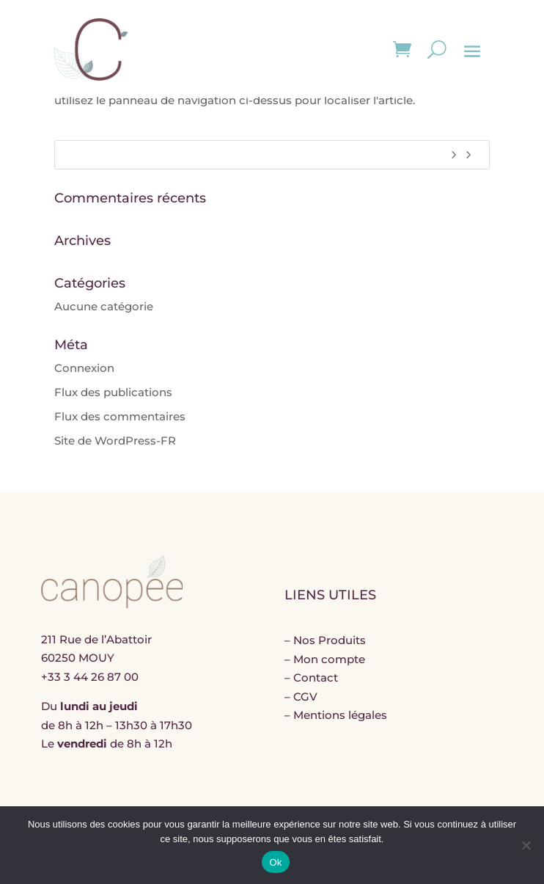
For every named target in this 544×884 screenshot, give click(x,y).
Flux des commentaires (119, 416)
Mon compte (329, 659)
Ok (275, 862)
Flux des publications (113, 392)
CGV (305, 697)
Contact (315, 677)
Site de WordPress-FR (115, 441)
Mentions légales (340, 715)
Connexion (84, 368)
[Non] (525, 845)
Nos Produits (329, 640)
